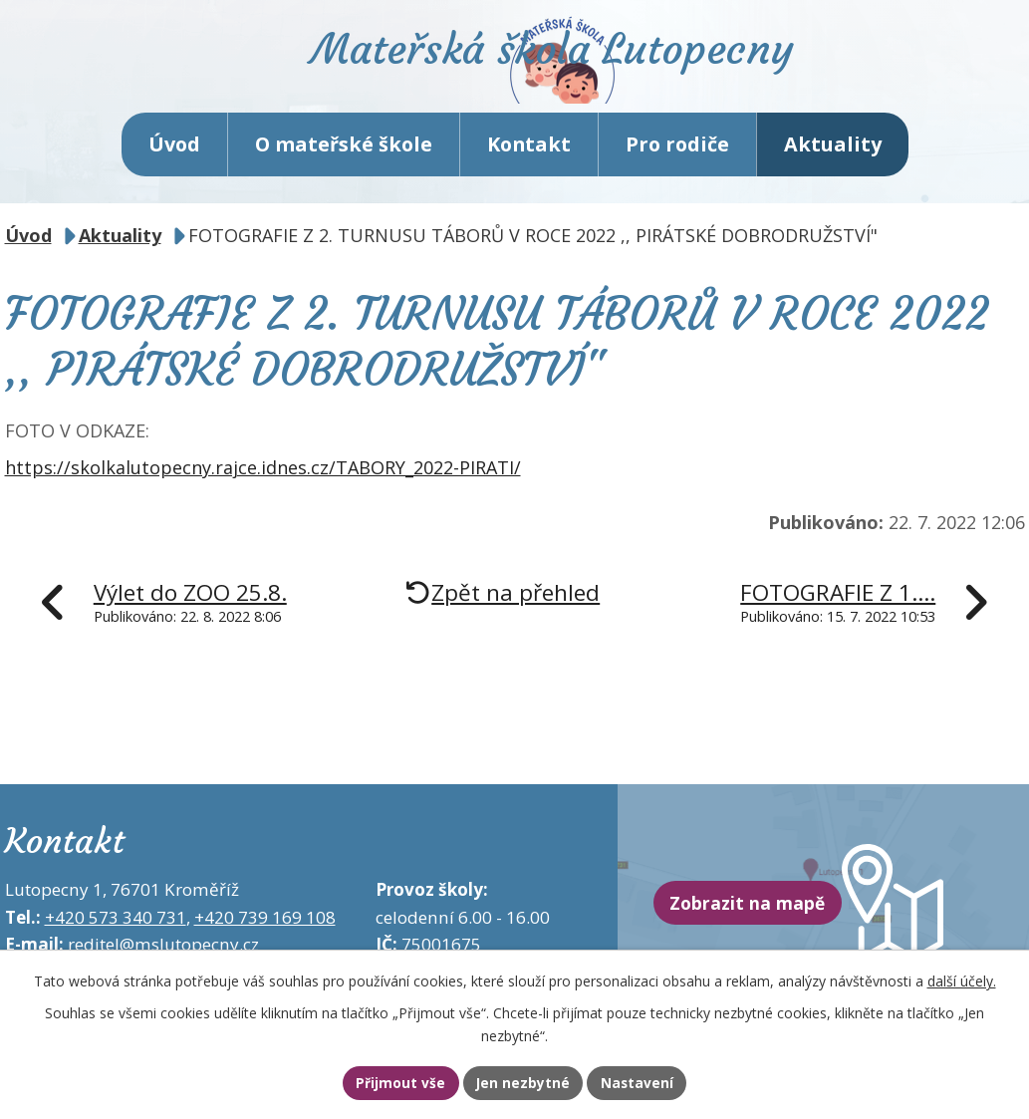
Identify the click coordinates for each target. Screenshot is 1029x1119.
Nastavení (657, 1082)
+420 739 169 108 (265, 942)
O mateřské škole (343, 168)
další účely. (961, 978)
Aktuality (833, 168)
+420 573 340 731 (115, 942)
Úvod (174, 168)
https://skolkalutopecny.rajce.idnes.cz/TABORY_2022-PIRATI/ (263, 493)
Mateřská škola (600, 75)
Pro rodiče (677, 168)
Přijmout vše (380, 1082)
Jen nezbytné (523, 1082)
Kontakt (529, 168)
